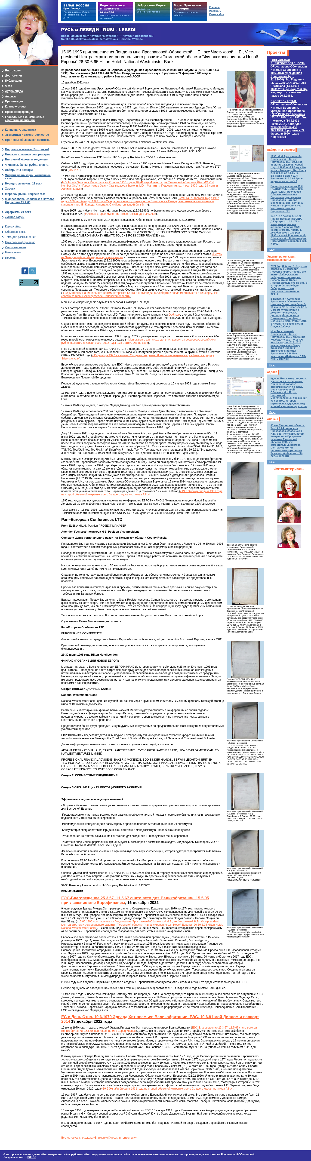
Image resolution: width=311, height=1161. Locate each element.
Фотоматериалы (289, 469)
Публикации (13, 80)
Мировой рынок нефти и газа (25, 194)
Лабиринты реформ (281, 149)
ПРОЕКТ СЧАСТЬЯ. (289, 119)
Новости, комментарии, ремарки (27, 154)
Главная (214, 7)
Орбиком (174, 314)
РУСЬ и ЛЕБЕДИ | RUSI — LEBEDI (98, 30)
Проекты (276, 52)
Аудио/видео (14, 91)
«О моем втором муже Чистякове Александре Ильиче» (120, 213)
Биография (13, 70)
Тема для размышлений (20, 237)
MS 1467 (74, 170)
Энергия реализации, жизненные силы (281, 258)
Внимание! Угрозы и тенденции (27, 159)
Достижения (13, 75)
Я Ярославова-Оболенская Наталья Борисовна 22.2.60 (29, 200)
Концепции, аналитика (20, 129)
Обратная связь (15, 231)
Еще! (272, 249)
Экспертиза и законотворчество (27, 134)
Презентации (14, 101)
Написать (215, 10)
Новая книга (13, 252)
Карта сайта (13, 226)
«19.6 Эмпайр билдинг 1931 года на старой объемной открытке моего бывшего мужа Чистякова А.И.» (141, 493)
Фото (8, 86)
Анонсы (272, 419)
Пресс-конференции (19, 112)
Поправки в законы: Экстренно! (27, 149)
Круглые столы (15, 106)
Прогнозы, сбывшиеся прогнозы (27, 139)
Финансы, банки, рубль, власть (27, 164)
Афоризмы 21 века (18, 212)
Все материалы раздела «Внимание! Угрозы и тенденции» (99, 1137)
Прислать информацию (20, 242)
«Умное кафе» (14, 217)
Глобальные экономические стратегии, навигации (24, 118)
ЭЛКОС (31, 1157)
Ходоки (272, 372)
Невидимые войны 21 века (23, 183)
